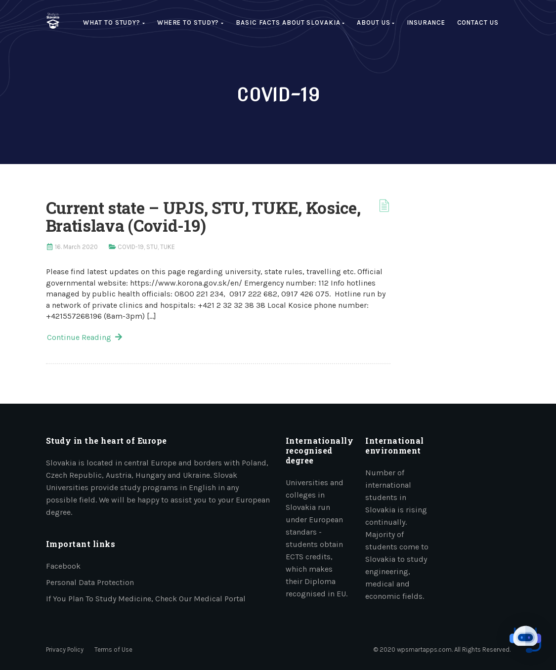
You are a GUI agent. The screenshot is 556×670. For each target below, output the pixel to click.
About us (376, 22)
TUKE (167, 247)
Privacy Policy (65, 649)
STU (152, 247)
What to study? (114, 22)
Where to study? (190, 22)
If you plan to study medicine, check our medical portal (146, 598)
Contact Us (478, 22)
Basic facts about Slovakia (290, 22)
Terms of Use (113, 649)
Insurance (426, 22)
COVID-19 (131, 247)
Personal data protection (90, 582)
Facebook (63, 566)
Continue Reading (84, 337)
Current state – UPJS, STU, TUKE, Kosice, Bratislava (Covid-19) (203, 216)
